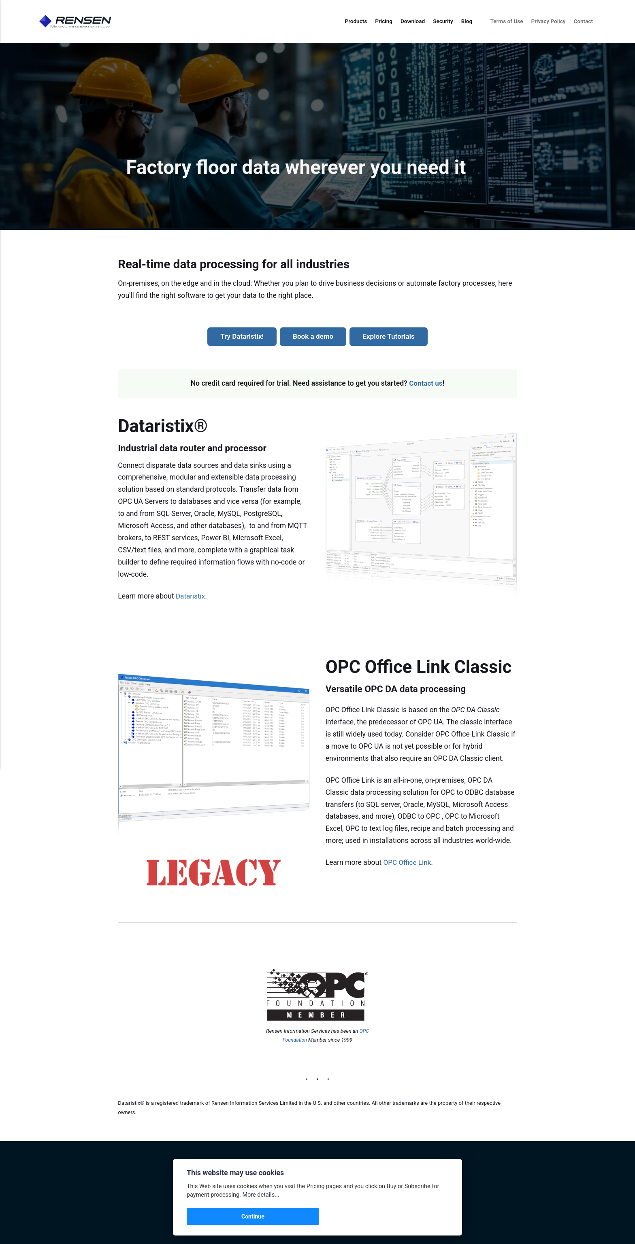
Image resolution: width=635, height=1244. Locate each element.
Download (413, 21)
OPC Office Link (407, 862)
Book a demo (313, 336)
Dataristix (191, 596)
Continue (206, 1216)
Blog (466, 21)
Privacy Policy (548, 21)
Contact (583, 21)
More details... (260, 1194)
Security (443, 21)
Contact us (426, 383)
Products (356, 21)
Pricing (383, 21)
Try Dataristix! (240, 336)
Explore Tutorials (389, 336)
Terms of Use (506, 21)
